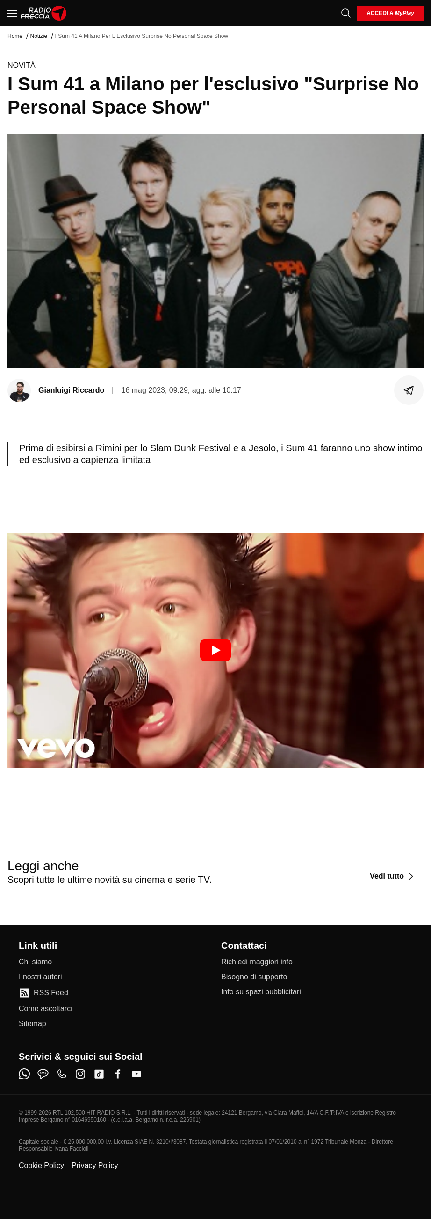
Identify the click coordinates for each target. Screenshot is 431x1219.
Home (14, 36)
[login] (390, 13)
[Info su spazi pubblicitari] (261, 992)
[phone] (61, 1073)
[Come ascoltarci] (45, 1008)
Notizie (38, 36)
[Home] (44, 13)
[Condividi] (409, 390)
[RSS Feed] (43, 993)
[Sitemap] (32, 1023)
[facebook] (117, 1073)
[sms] (43, 1073)
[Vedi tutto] (393, 876)
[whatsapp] (24, 1073)
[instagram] (80, 1073)
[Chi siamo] (35, 962)
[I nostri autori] (40, 977)
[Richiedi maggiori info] (257, 962)
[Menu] (12, 13)
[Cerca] (346, 13)
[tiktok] (99, 1073)
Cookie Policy (41, 1165)
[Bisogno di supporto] (254, 977)
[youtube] (136, 1073)
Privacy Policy (95, 1165)
